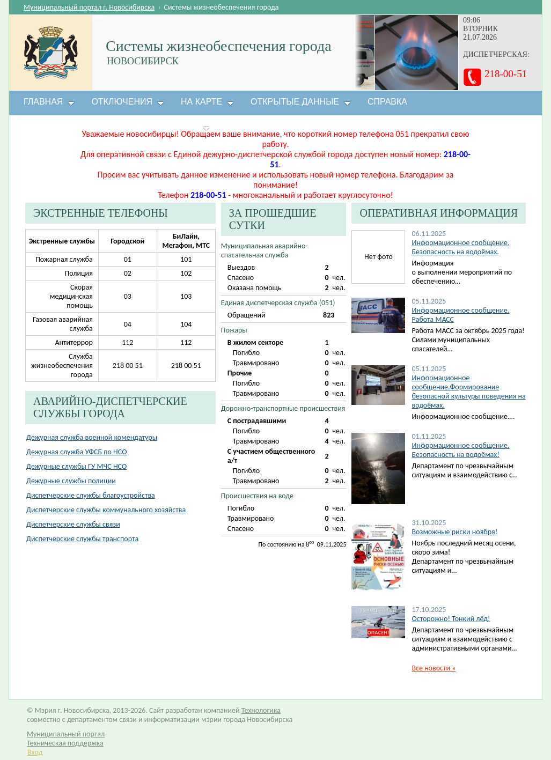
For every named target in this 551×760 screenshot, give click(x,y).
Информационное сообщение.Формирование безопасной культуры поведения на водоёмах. (468, 391)
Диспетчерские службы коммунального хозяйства (106, 509)
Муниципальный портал (66, 734)
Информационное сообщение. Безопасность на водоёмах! (460, 450)
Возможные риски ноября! (454, 531)
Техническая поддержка (65, 743)
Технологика (261, 710)
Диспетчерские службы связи (73, 524)
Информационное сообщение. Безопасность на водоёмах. (460, 247)
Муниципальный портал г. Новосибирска (89, 7)
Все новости (434, 668)
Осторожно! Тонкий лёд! (451, 618)
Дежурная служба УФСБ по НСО (76, 451)
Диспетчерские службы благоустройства (90, 495)
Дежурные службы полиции (71, 480)
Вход (34, 752)
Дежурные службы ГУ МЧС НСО (76, 466)
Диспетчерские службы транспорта (82, 538)
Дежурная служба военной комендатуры (91, 437)
